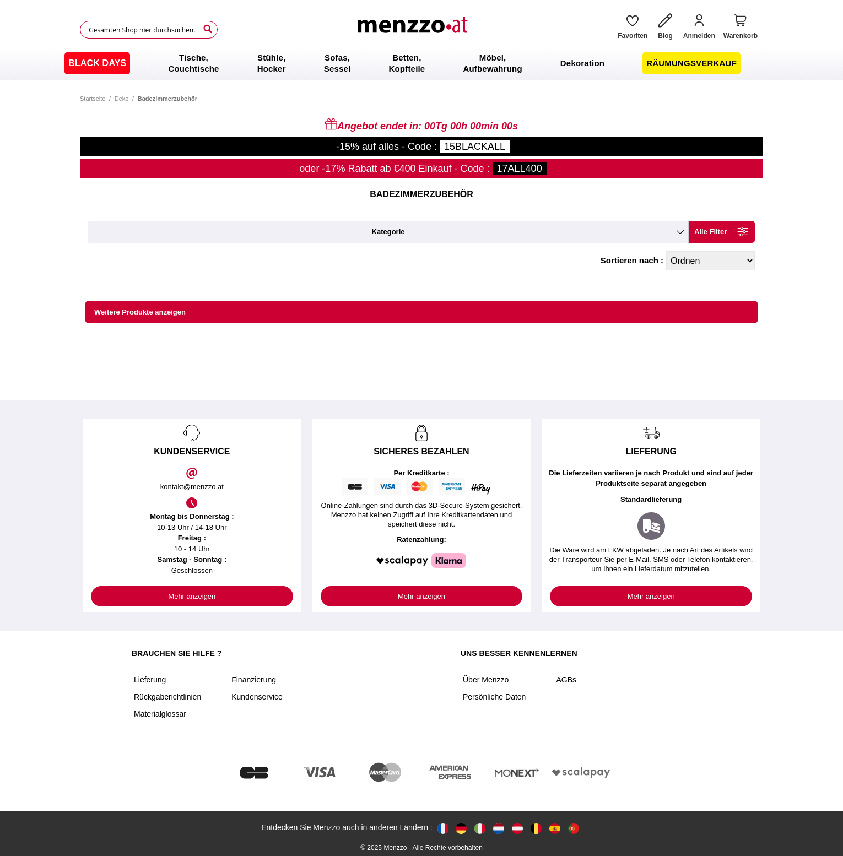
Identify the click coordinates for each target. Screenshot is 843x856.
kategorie (388, 231)
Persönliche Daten (494, 696)
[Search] (207, 29)
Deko (122, 98)
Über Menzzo (486, 679)
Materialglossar (160, 713)
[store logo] (413, 30)
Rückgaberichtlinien (167, 696)
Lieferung (150, 679)
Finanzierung (253, 679)
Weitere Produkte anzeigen (140, 312)
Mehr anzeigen (191, 596)
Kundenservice (257, 696)
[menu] (421, 63)
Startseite (92, 98)
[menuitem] (97, 63)
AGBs (566, 679)
